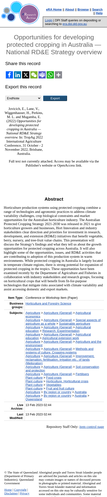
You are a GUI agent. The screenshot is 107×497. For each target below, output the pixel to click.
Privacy (24, 493)
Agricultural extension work (60, 338)
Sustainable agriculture (74, 323)
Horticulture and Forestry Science (48, 303)
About (69, 9)
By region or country (57, 392)
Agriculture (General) (58, 313)
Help (99, 13)
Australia (81, 392)
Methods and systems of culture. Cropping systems (59, 350)
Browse (83, 9)
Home (8, 489)
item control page (91, 427)
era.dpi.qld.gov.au (75, 24)
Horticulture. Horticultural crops (67, 381)
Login (48, 20)
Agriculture (32, 313)
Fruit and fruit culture (60, 388)
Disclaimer (11, 493)
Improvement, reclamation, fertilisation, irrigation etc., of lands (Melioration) (59, 359)
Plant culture (34, 377)
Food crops (54, 377)
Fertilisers (82, 374)
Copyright (20, 489)
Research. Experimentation (60, 331)
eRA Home (54, 9)
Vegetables (53, 385)
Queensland (33, 399)
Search (97, 9)
